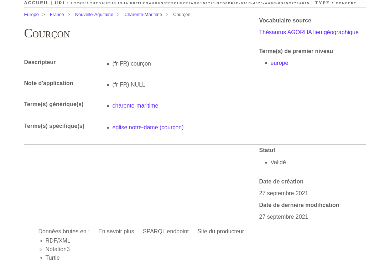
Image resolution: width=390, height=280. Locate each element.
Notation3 (58, 249)
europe (279, 63)
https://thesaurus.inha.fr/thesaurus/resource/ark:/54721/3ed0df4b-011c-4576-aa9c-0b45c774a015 (190, 3)
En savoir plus (116, 231)
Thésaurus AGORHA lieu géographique (309, 32)
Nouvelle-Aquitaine (94, 14)
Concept (346, 3)
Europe (31, 14)
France (57, 14)
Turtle (53, 258)
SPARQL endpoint (166, 231)
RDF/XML (58, 241)
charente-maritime (135, 106)
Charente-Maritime (143, 14)
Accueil (37, 2)
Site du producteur (220, 231)
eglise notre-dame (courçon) (148, 127)
